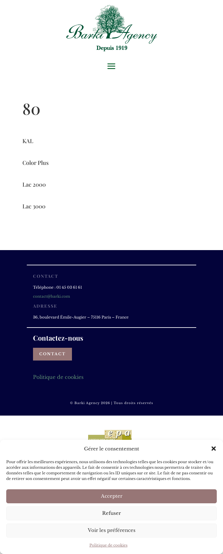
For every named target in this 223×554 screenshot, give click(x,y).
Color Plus (35, 162)
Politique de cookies (108, 545)
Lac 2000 (34, 184)
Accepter (111, 496)
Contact (52, 353)
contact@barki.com (51, 296)
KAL (27, 141)
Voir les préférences (111, 530)
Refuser (111, 513)
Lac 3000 (33, 206)
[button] (214, 448)
